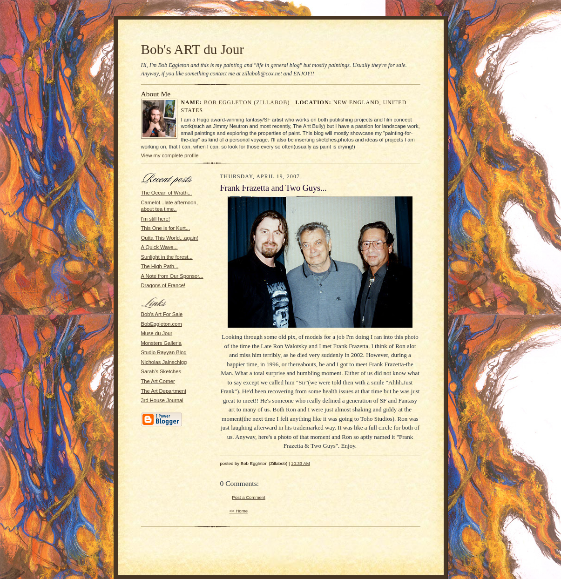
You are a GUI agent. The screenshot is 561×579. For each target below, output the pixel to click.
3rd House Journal (162, 400)
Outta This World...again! (169, 238)
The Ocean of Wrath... (166, 192)
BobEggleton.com (161, 324)
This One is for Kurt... (165, 228)
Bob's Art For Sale (162, 314)
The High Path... (160, 266)
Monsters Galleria (161, 343)
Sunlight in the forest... (167, 257)
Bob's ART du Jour (192, 49)
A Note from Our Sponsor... (172, 276)
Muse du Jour (157, 333)
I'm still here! (155, 219)
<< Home (239, 510)
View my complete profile (170, 155)
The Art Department (164, 391)
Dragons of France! (163, 285)
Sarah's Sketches (161, 371)
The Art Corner (158, 381)
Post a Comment (248, 497)
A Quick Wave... (159, 247)
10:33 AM (300, 463)
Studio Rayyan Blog (164, 352)
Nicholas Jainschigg (164, 362)
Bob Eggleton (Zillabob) (248, 103)
